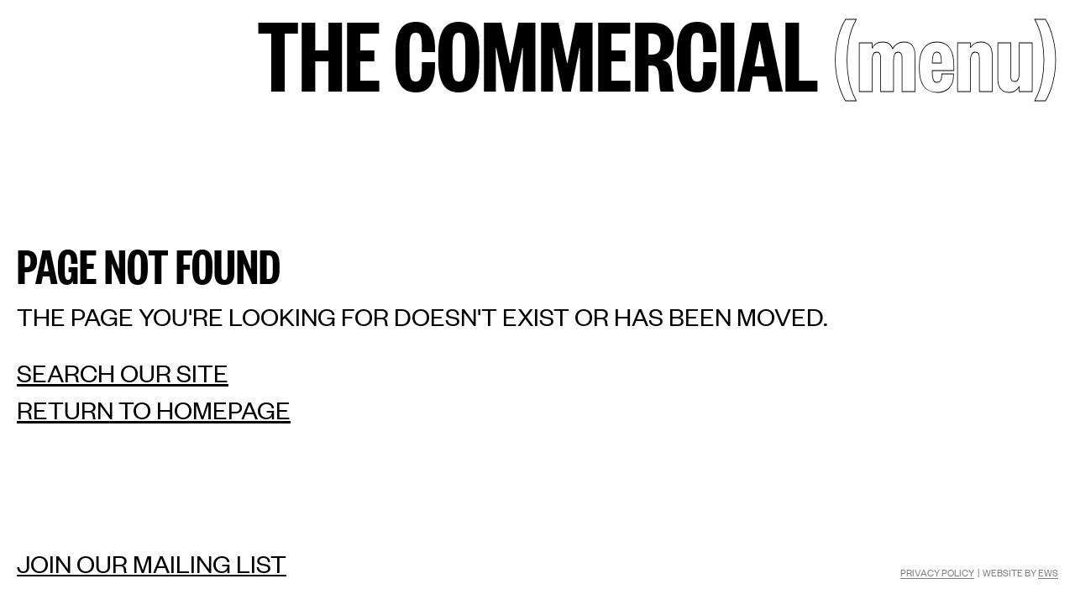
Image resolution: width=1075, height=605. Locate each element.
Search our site (122, 372)
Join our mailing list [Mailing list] (151, 563)
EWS (1048, 572)
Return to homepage (154, 409)
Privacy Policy (937, 572)
